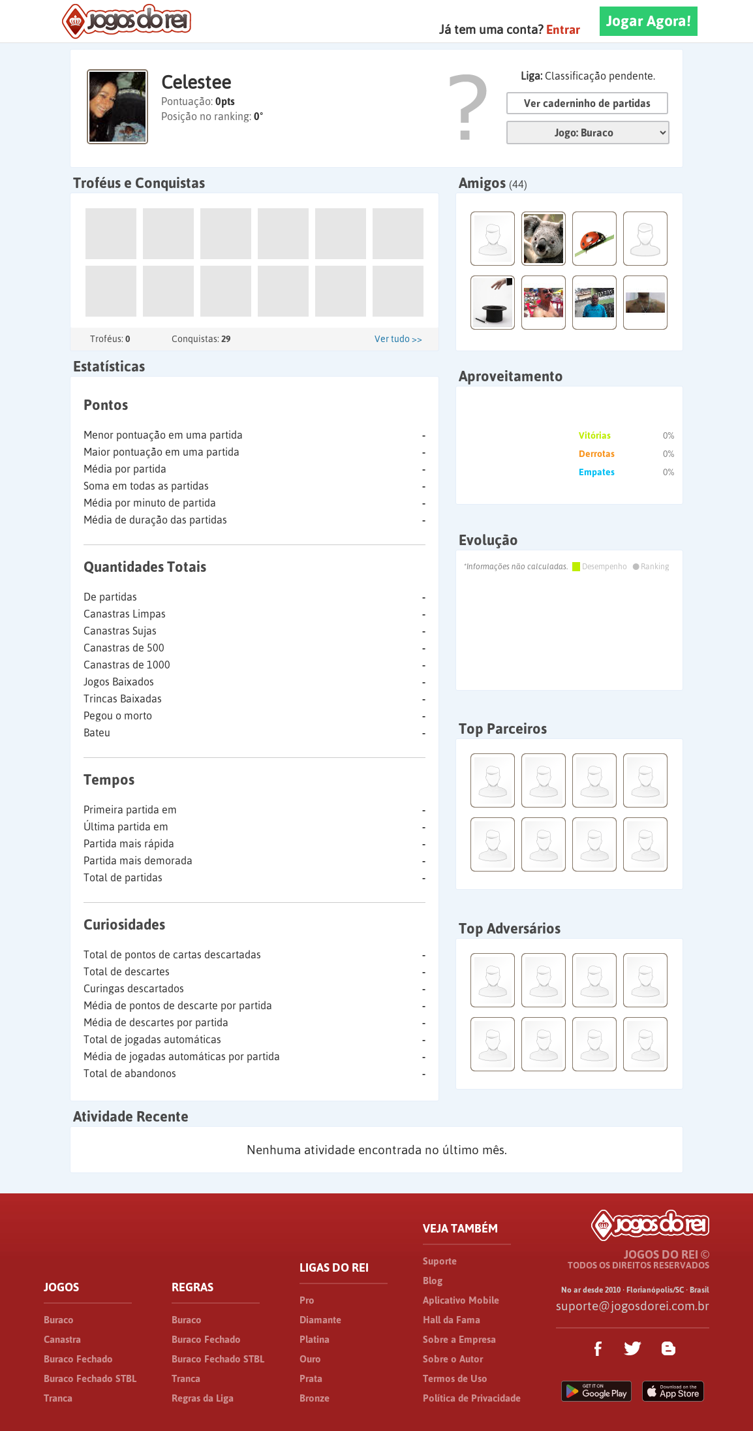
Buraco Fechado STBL (90, 1378)
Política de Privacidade (472, 1398)
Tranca (58, 1398)
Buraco (59, 1319)
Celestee (196, 82)
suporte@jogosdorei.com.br (632, 1305)
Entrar (563, 29)
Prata (311, 1378)
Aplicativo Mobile (461, 1300)
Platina (315, 1339)
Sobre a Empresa (459, 1339)
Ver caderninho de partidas (587, 103)
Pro (307, 1300)
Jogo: (587, 132)
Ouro (310, 1358)
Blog (432, 1280)
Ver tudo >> (398, 339)
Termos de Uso (455, 1378)
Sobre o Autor (453, 1358)
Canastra (62, 1339)
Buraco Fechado (78, 1358)
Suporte (440, 1260)
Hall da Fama (451, 1319)
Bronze (315, 1398)
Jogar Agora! (648, 20)
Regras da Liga (203, 1398)
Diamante (320, 1319)
